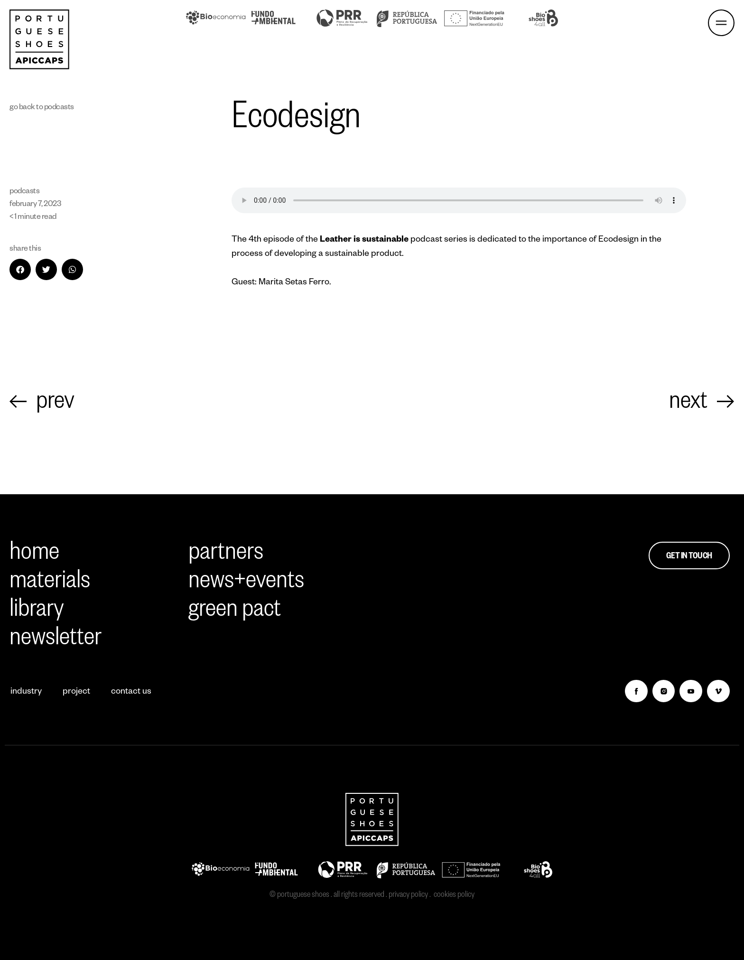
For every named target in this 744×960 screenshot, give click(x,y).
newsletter (55, 640)
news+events (246, 583)
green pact (234, 612)
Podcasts (59, 108)
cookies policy (454, 895)
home (34, 555)
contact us (131, 692)
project (76, 692)
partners (225, 555)
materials (49, 583)
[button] (20, 269)
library (36, 612)
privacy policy (408, 895)
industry (26, 692)
